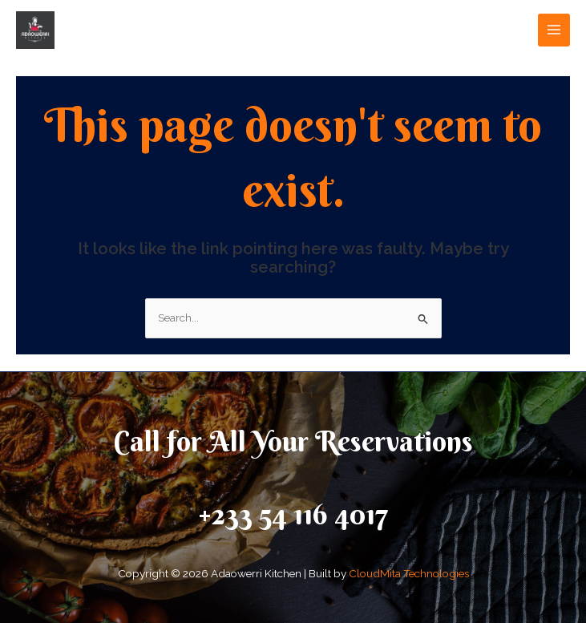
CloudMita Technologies (409, 573)
